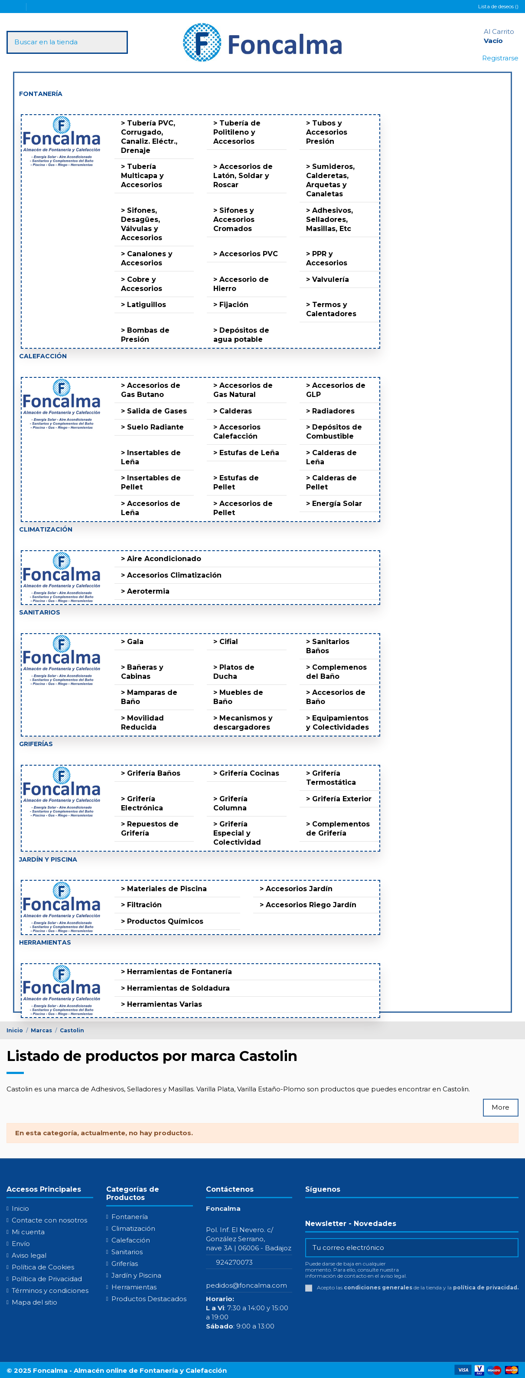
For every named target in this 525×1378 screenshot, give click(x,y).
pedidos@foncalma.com (246, 1285)
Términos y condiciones (50, 1290)
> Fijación (230, 305)
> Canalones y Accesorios (147, 258)
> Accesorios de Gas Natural (243, 390)
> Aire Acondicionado (161, 559)
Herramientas (134, 1287)
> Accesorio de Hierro (241, 284)
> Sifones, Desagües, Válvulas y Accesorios (141, 224)
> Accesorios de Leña (150, 508)
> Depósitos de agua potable (241, 335)
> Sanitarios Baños (327, 646)
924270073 (234, 1262)
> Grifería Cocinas (246, 773)
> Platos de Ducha (233, 672)
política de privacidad (485, 1287)
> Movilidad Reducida (142, 722)
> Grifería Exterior (339, 799)
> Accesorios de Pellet (243, 508)
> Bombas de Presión (145, 335)
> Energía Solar (334, 503)
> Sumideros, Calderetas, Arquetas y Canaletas (330, 180)
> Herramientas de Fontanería (176, 972)
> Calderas (232, 411)
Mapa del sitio (34, 1302)
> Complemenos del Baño (336, 672)
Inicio (20, 1208)
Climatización (133, 1228)
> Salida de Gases (154, 411)
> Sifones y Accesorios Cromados (233, 219)
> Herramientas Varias (161, 1004)
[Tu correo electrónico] (405, 1248)
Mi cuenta (28, 1232)
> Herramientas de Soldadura (175, 988)
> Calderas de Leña (331, 457)
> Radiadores (330, 411)
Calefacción (130, 1240)
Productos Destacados (148, 1299)
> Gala (132, 642)
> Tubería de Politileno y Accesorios (237, 132)
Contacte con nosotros (49, 1220)
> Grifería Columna (230, 803)
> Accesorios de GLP (335, 390)
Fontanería (129, 1217)
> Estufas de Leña (246, 453)
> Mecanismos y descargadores (243, 722)
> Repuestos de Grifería (150, 828)
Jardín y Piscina (136, 1275)
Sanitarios (127, 1252)
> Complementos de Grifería (338, 828)
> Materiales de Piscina (164, 889)
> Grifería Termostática (331, 777)
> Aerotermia (145, 591)
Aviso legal (29, 1255)
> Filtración (141, 905)
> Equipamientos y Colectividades (337, 722)
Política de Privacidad (47, 1279)
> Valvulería (327, 279)
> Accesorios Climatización (171, 575)
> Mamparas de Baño (149, 697)
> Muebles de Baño (238, 697)
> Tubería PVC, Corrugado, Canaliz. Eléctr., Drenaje (149, 137)
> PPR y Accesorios (326, 258)
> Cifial (225, 642)
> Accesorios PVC (245, 254)
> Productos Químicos (162, 921)
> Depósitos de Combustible (334, 431)
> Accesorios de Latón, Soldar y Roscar (243, 175)
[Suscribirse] (511, 1248)
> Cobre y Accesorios (141, 284)
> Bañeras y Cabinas (142, 672)
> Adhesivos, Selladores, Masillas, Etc (329, 219)
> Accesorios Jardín (296, 889)
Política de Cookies (43, 1267)
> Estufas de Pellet (236, 482)
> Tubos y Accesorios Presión (326, 132)
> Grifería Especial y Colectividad (237, 833)
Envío (21, 1243)
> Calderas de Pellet (331, 482)
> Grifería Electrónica (142, 803)
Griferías (124, 1263)
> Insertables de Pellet (151, 482)
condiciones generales (378, 1287)
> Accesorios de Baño (335, 697)
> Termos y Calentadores (331, 309)
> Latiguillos (143, 305)
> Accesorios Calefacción (237, 431)
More (500, 1107)
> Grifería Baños (150, 773)
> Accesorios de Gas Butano (150, 390)
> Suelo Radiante (152, 427)
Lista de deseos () (498, 6)
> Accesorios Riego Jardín (308, 905)
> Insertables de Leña (151, 457)
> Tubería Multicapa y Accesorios (142, 175)
